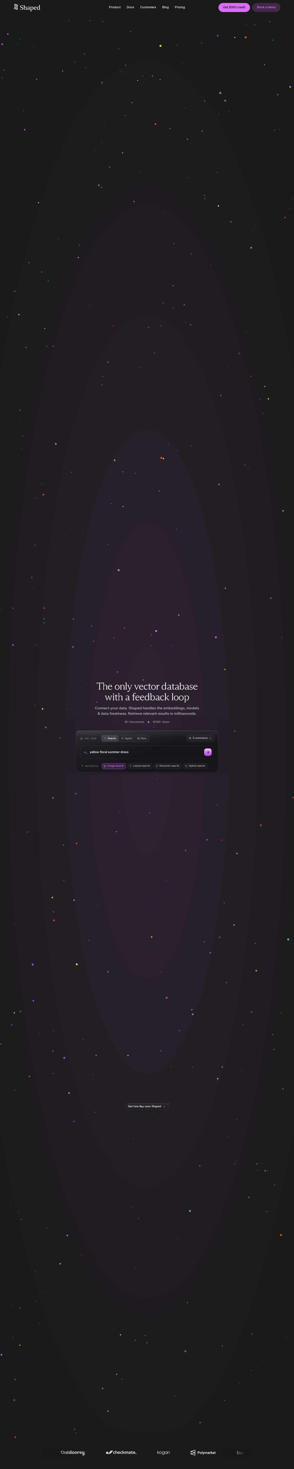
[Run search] (208, 752)
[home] (58, 7)
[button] (115, 7)
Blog (165, 7)
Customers (148, 7)
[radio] (114, 766)
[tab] (110, 738)
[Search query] (146, 752)
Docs (130, 7)
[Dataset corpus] (200, 738)
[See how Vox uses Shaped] (147, 1106)
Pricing (180, 7)
